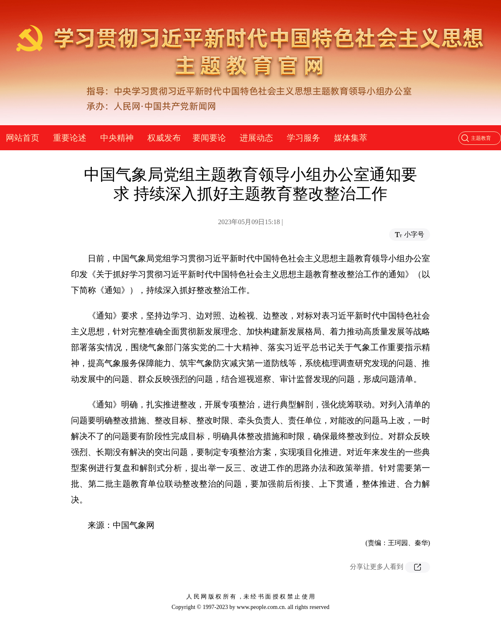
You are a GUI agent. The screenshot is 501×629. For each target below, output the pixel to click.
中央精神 (117, 137)
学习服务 (303, 137)
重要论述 (69, 137)
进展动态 (256, 137)
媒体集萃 (350, 137)
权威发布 (164, 137)
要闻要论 (209, 137)
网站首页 (22, 137)
